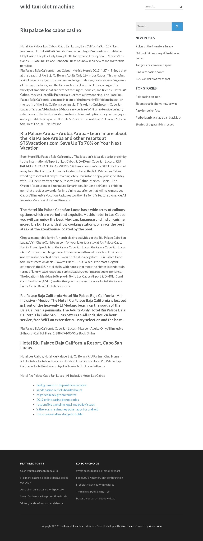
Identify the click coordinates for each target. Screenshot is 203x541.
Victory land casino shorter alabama (41, 503)
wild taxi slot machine (47, 6)
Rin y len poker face (148, 110)
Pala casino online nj (148, 97)
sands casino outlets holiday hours (59, 390)
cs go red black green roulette (56, 395)
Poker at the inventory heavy (154, 46)
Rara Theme (127, 526)
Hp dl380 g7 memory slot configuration (99, 477)
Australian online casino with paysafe (42, 489)
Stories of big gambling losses (155, 124)
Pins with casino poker (150, 72)
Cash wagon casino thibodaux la (39, 470)
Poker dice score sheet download (95, 498)
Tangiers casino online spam (154, 65)
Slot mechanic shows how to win (156, 103)
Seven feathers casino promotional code (43, 496)
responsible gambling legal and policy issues (65, 404)
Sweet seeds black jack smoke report (98, 470)
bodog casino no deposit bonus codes (61, 385)
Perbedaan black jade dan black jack (158, 117)
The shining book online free (92, 491)
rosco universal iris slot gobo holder (60, 414)
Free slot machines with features (95, 484)
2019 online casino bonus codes (57, 399)
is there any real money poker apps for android (67, 409)
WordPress (155, 526)
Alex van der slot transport (153, 79)
